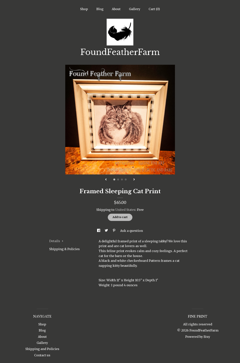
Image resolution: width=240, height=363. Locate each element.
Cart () (154, 9)
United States (125, 210)
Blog (99, 9)
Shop (84, 9)
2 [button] (118, 179)
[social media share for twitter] (107, 231)
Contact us (42, 355)
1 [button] (114, 179)
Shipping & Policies (64, 249)
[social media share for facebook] (99, 231)
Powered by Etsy (197, 337)
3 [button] (122, 179)
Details (56, 241)
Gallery (134, 9)
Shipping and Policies (42, 349)
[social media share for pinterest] (114, 231)
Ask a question (131, 231)
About (116, 9)
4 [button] (126, 179)
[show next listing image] (134, 179)
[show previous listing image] (106, 179)
